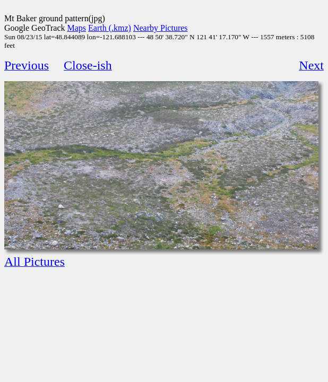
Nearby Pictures (160, 27)
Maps (77, 27)
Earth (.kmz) (109, 27)
